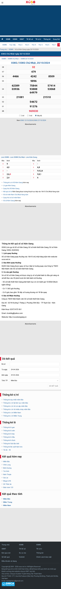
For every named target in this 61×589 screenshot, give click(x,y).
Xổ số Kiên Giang (9, 200)
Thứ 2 (20, 45)
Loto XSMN (5, 157)
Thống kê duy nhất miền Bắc (13, 400)
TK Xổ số (29, 39)
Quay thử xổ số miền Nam (12, 197)
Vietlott (22, 557)
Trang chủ (3, 49)
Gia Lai (5, 478)
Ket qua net (6, 553)
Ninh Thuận (7, 474)
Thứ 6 (47, 45)
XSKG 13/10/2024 (26, 120)
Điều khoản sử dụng (9, 561)
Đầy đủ (38, 115)
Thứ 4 (34, 45)
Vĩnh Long (7, 465)
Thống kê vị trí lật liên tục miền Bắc (15, 403)
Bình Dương (7, 468)
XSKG (14, 63)
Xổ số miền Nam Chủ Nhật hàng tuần (15, 194)
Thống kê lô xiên (9, 431)
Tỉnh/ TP (5, 380)
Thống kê (47, 39)
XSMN (15, 39)
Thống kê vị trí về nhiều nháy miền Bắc (16, 409)
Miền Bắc (6, 462)
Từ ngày (4, 369)
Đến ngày (5, 375)
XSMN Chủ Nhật (13, 59)
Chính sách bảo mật (43, 557)
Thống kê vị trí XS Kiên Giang (13, 182)
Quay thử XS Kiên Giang (11, 188)
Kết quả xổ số (7, 191)
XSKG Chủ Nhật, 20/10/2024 (34, 63)
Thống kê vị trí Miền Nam (12, 413)
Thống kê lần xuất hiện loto (12, 447)
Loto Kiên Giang (31, 157)
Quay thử (56, 39)
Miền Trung (7, 502)
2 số (21, 115)
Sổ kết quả (6, 557)
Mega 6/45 (7, 481)
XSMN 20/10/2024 (27, 59)
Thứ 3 (27, 45)
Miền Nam (7, 505)
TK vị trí (38, 39)
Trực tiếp (12, 45)
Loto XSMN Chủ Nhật (17, 157)
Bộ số (3, 364)
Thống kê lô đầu (9, 437)
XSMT (22, 39)
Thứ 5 (40, 45)
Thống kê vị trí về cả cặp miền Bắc (15, 406)
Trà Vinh (6, 471)
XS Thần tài (7, 484)
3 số (29, 115)
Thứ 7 (54, 45)
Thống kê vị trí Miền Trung (12, 416)
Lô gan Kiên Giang (9, 185)
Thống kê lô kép (9, 434)
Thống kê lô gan (9, 427)
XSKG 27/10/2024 (40, 120)
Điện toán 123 (8, 487)
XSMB (8, 39)
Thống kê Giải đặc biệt (11, 444)
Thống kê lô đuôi (9, 440)
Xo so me (22, 553)
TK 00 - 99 (7, 450)
